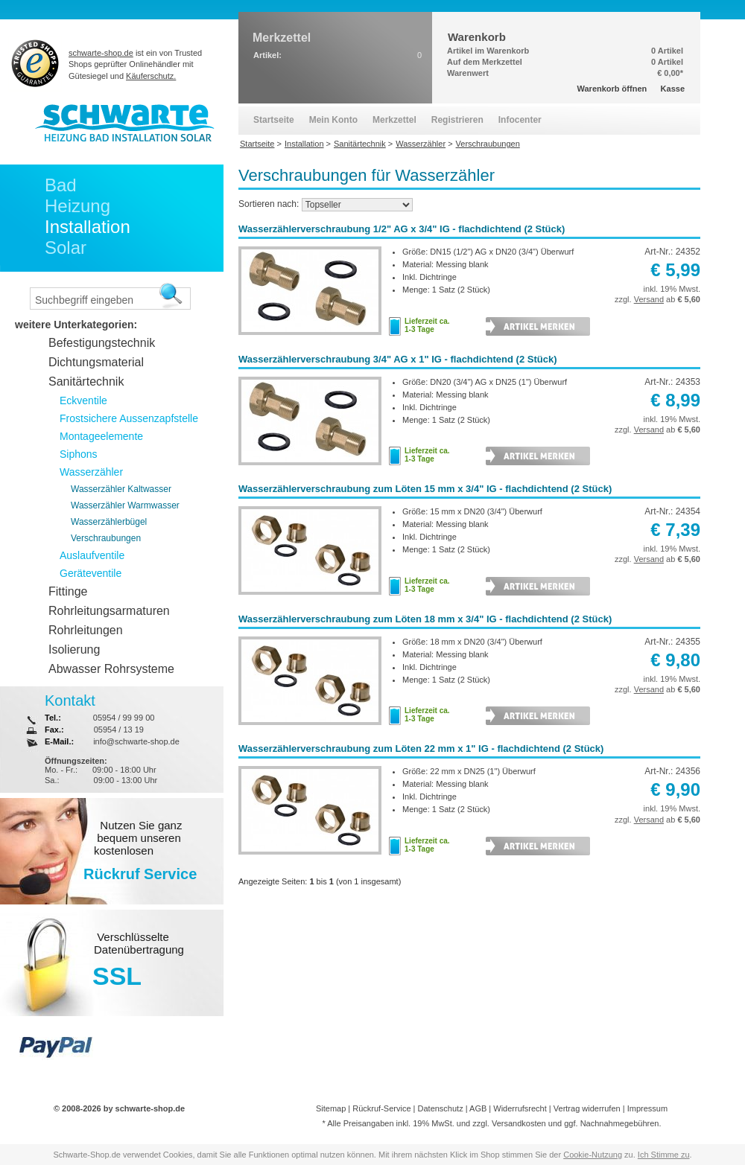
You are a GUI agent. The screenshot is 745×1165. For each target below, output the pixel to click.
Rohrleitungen (85, 630)
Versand (649, 299)
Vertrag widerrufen (587, 1108)
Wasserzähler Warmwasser (125, 505)
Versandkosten (519, 1123)
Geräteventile (90, 573)
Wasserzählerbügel (109, 522)
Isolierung (74, 649)
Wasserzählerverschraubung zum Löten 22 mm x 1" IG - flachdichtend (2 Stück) (420, 748)
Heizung (77, 206)
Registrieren (457, 120)
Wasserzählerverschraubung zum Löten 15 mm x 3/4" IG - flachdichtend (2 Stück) (425, 488)
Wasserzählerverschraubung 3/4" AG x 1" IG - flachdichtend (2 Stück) (397, 359)
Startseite (273, 120)
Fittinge (67, 591)
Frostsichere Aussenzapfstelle (129, 418)
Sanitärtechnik (86, 381)
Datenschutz (440, 1108)
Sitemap (331, 1108)
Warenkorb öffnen (612, 88)
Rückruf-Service (381, 1108)
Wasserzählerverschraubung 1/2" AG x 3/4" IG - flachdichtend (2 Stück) (401, 228)
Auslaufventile (92, 555)
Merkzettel (394, 120)
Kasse (673, 88)
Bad (61, 185)
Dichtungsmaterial (96, 362)
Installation (87, 227)
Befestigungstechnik (101, 342)
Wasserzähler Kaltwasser (121, 489)
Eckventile (83, 400)
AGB (477, 1108)
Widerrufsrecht (520, 1108)
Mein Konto (333, 120)
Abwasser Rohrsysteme (111, 669)
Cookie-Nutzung (592, 1154)
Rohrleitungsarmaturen (109, 610)
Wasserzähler (91, 472)
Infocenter (520, 120)
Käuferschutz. (151, 75)
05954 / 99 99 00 (124, 717)
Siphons (79, 454)
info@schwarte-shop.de (136, 741)
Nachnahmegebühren (619, 1123)
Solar (65, 247)
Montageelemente (101, 436)
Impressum (647, 1108)
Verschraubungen (106, 538)
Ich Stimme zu (664, 1154)
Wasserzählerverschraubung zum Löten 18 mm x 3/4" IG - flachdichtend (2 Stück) (425, 619)
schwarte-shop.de (101, 52)
